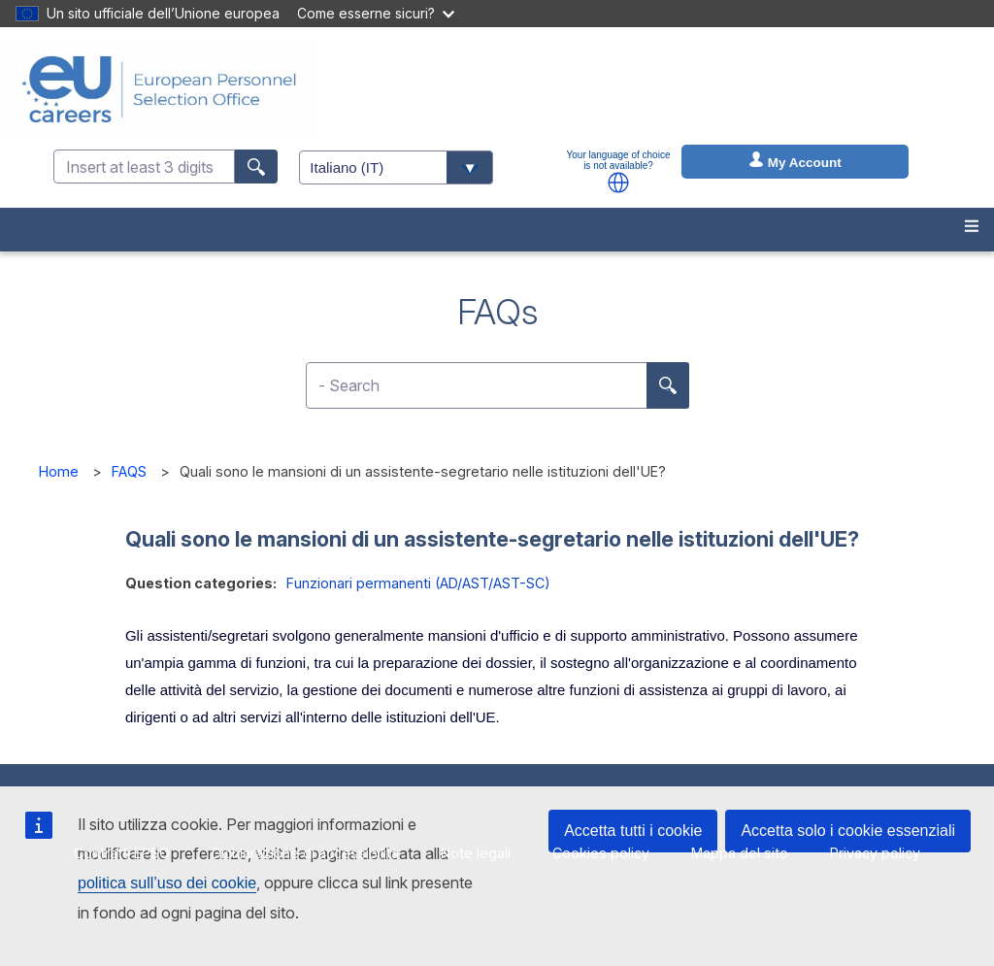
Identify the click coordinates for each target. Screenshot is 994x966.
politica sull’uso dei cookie (167, 883)
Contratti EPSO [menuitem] (122, 853)
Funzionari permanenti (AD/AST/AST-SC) (418, 583)
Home (59, 471)
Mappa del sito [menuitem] (739, 853)
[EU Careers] (159, 89)
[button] (618, 182)
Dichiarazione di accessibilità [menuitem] (305, 853)
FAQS (129, 471)
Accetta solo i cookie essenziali (848, 830)
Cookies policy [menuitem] (600, 853)
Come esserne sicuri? (375, 13)
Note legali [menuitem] (476, 853)
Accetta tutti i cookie (633, 830)
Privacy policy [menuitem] (875, 853)
